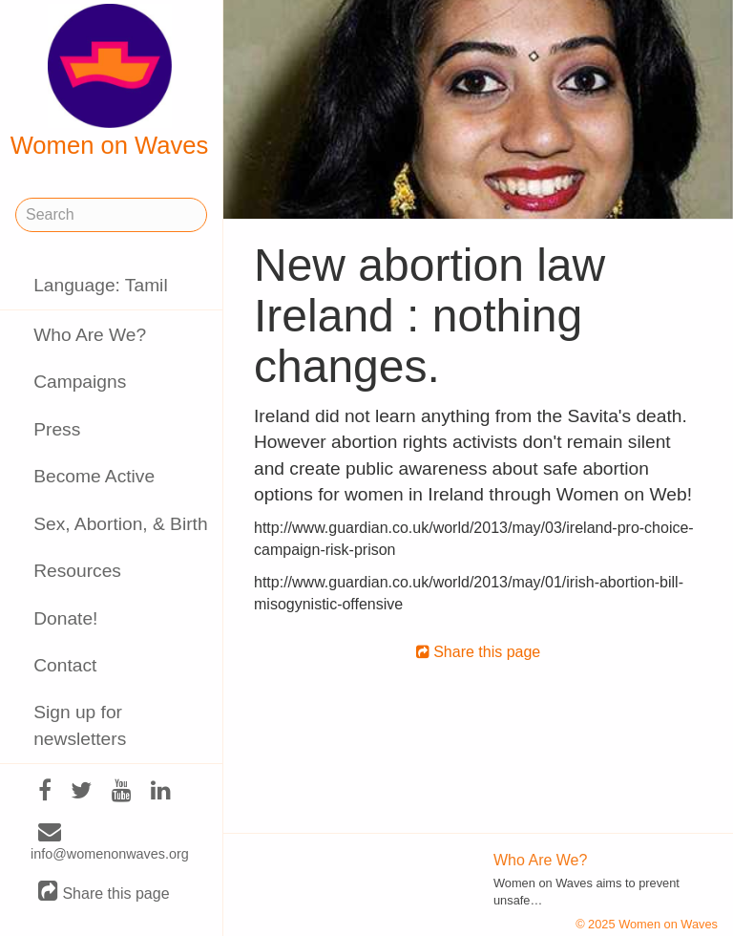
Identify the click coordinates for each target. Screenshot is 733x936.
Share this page (104, 893)
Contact (64, 665)
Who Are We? (89, 335)
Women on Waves (109, 81)
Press (56, 429)
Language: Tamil (100, 285)
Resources (77, 571)
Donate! (65, 618)
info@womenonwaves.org (110, 843)
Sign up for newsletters (79, 725)
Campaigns (79, 382)
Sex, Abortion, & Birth (120, 524)
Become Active (94, 476)
